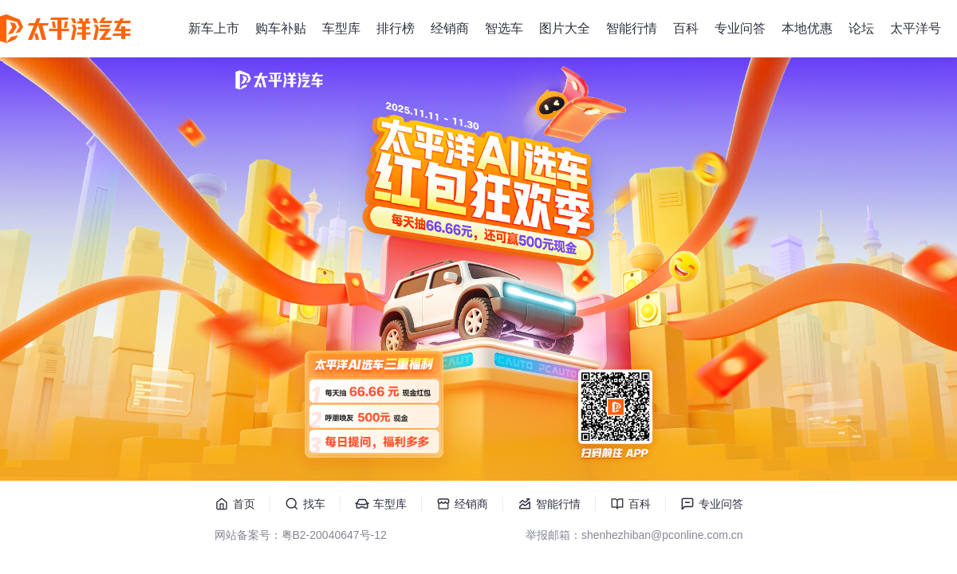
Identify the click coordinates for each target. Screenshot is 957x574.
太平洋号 (915, 28)
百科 (686, 28)
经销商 (450, 28)
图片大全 (564, 28)
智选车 (504, 28)
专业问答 (740, 28)
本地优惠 (807, 28)
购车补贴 (280, 28)
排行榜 (395, 28)
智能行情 (631, 28)
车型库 (341, 28)
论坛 (861, 28)
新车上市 (213, 28)
